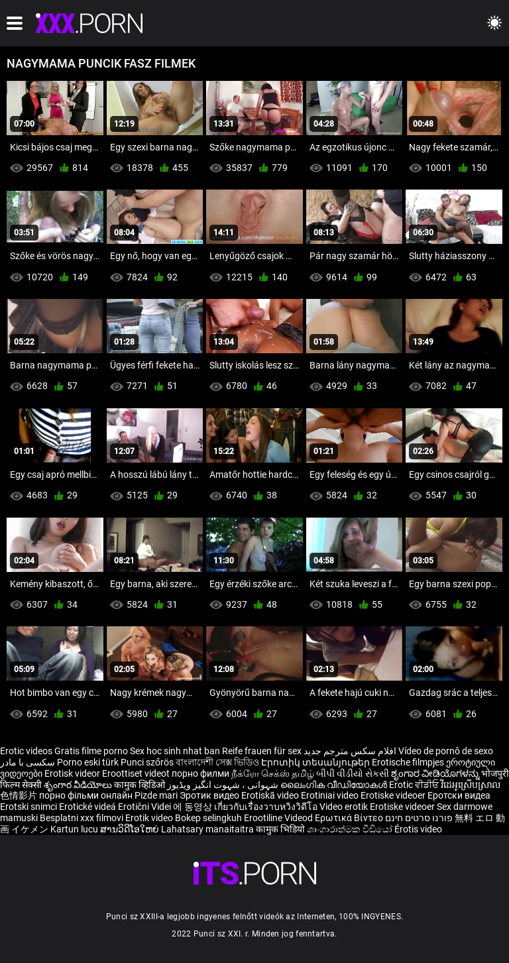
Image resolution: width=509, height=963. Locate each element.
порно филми (200, 773)
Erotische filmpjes (408, 762)
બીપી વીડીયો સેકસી (352, 773)
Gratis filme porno (91, 751)
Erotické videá (88, 806)
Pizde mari (156, 795)
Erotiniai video (331, 795)
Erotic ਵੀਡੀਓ (415, 784)
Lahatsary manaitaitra (208, 829)
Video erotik (344, 806)
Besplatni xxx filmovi (81, 818)
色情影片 (19, 795)
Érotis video (418, 829)
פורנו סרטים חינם (419, 818)
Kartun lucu (75, 829)
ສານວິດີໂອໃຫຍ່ (130, 829)
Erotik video (150, 818)
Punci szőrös (147, 762)
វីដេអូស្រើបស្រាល (470, 784)
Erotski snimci (29, 806)
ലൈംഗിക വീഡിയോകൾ (334, 784)
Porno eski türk (88, 762)
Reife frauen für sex (262, 751)
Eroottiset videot (137, 773)
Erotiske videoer (394, 795)
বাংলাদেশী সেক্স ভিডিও (217, 762)
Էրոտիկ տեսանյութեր (316, 762)
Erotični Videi (145, 806)
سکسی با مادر (27, 762)
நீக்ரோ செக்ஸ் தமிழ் (272, 773)
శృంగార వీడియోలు (79, 784)
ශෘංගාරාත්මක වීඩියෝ (350, 829)
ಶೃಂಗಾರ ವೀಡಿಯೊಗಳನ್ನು (436, 773)
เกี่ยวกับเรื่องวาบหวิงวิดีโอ (266, 806)
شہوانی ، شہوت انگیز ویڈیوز (223, 784)
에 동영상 (193, 806)
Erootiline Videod (279, 818)
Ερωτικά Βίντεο (350, 818)
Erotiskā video (271, 795)
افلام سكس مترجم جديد (350, 751)
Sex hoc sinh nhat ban (175, 751)
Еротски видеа (458, 795)
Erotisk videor (73, 773)
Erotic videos (27, 751)
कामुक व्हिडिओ (140, 784)
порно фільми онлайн (86, 795)
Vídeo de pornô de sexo (445, 751)
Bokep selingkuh (208, 818)
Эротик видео (210, 795)
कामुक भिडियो (281, 829)
